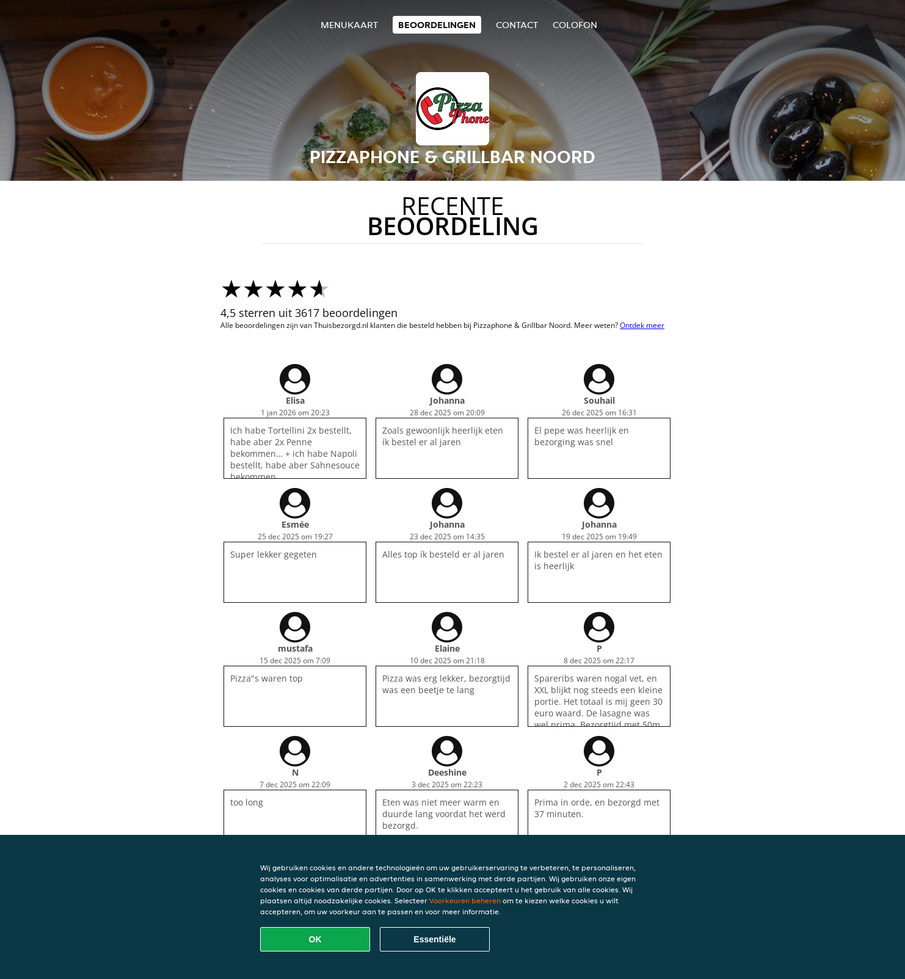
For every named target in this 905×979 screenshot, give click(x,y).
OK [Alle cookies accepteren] (315, 939)
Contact (517, 24)
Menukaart (349, 24)
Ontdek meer (642, 325)
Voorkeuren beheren (465, 900)
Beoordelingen (437, 24)
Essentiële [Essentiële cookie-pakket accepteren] (434, 939)
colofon (575, 24)
